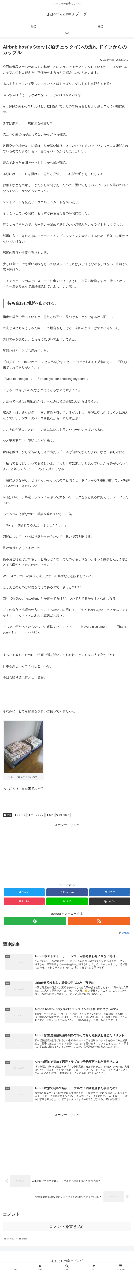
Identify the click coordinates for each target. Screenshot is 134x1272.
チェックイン (36, 815)
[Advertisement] (67, 852)
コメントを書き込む (67, 1227)
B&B (7, 815)
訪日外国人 (62, 815)
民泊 (50, 815)
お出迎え (20, 815)
